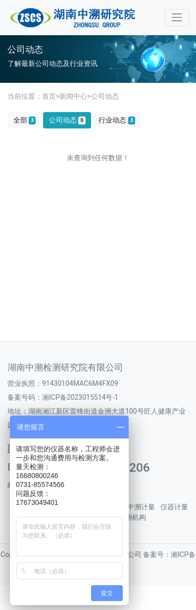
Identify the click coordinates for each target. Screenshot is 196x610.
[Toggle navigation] (177, 17)
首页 (49, 96)
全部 (24, 120)
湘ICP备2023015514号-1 (80, 397)
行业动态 (116, 120)
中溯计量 (141, 507)
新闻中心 (73, 96)
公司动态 (105, 96)
